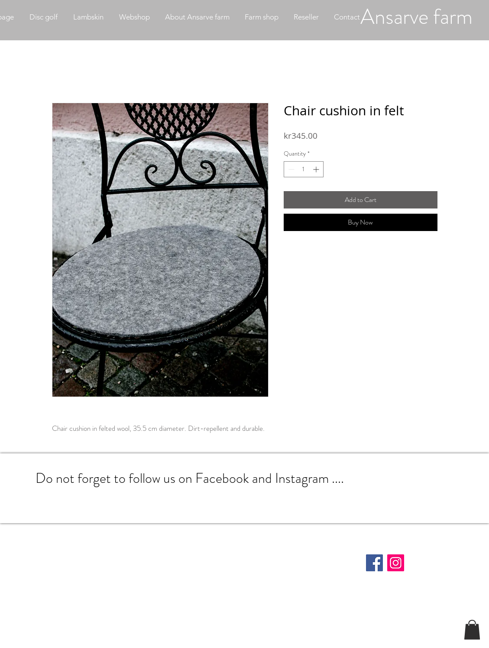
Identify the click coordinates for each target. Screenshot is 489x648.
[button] (472, 629)
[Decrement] (290, 169)
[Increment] (316, 169)
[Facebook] (374, 562)
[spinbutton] (303, 169)
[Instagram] (395, 562)
